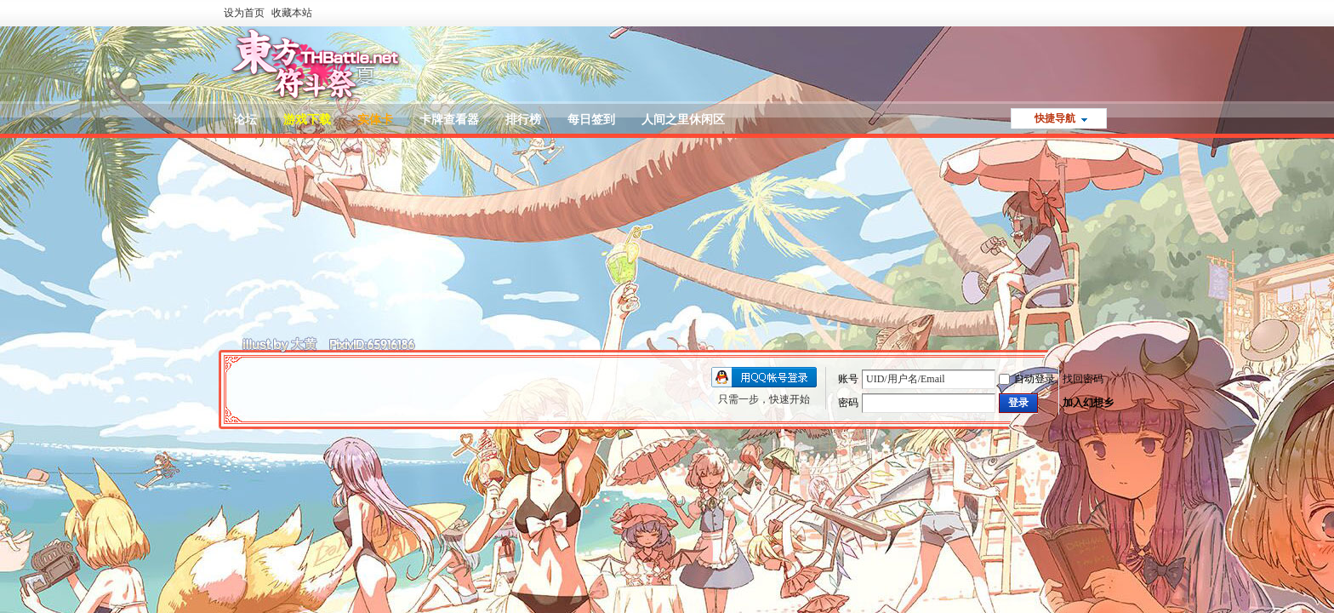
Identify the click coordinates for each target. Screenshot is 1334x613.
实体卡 (375, 119)
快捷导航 (1055, 118)
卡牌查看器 (449, 119)
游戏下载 (307, 119)
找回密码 (1083, 379)
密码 (848, 403)
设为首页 (244, 13)
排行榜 (523, 119)
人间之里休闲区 (683, 119)
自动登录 (1027, 379)
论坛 (245, 119)
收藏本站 (291, 13)
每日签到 (591, 119)
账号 (848, 379)
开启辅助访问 (1109, 12)
